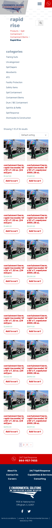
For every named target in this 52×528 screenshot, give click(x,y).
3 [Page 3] (27, 445)
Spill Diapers (11, 67)
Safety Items (12, 87)
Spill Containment (14, 92)
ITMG (30, 521)
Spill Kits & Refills (13, 108)
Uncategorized (12, 62)
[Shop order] (34, 135)
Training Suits (12, 57)
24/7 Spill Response (39, 471)
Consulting (40, 479)
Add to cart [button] (12, 181)
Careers (12, 479)
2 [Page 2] (23, 445)
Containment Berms (19, 37)
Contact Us (12, 475)
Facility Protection (14, 82)
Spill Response (12, 113)
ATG (8, 77)
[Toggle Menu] (40, 4)
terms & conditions (9, 518)
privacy (21, 518)
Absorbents (11, 72)
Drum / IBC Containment (17, 102)
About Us (12, 471)
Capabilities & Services (40, 475)
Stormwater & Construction (18, 118)
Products (14, 31)
